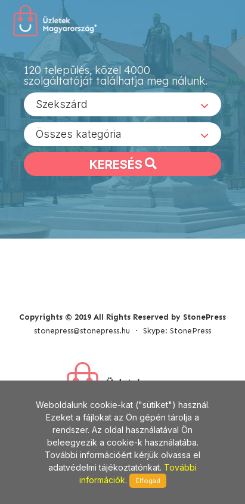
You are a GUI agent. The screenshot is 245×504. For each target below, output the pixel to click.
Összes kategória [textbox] (79, 134)
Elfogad (147, 481)
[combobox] (122, 104)
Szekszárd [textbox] (62, 104)
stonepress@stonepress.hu (82, 330)
